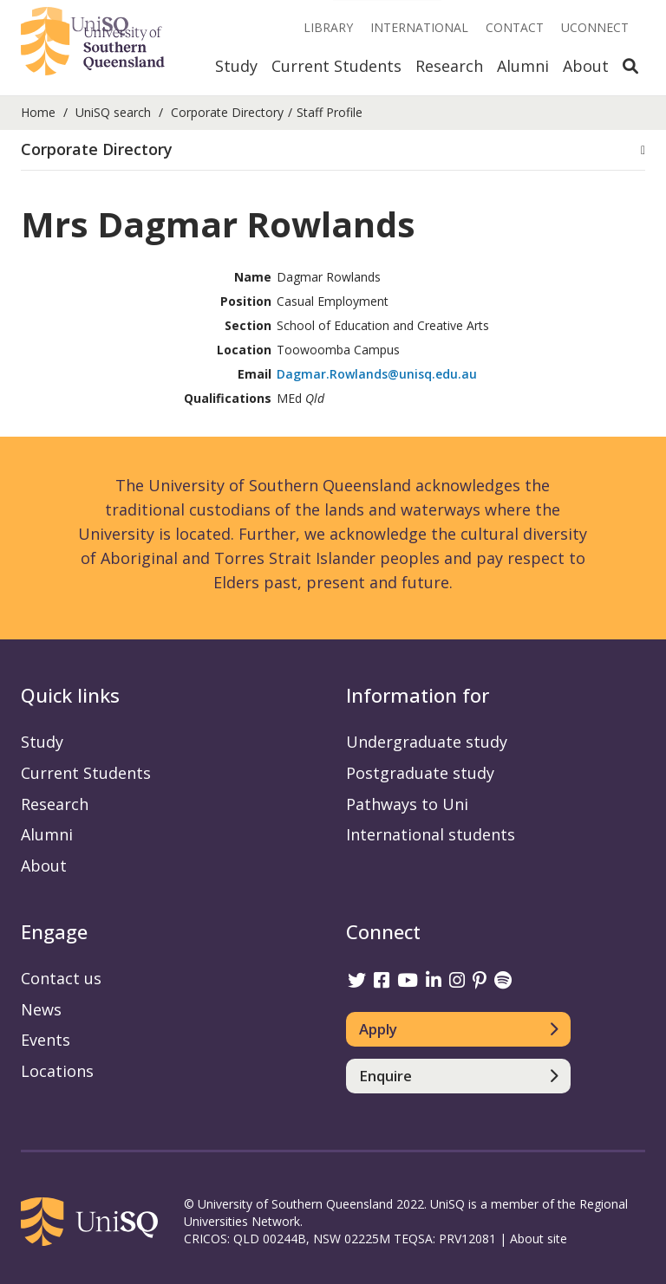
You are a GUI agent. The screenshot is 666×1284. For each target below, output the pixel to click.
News (41, 1009)
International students (430, 834)
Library (328, 27)
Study (236, 65)
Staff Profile (329, 112)
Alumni (523, 65)
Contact (515, 27)
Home (38, 112)
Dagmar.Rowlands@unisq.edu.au (377, 374)
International (419, 27)
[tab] (333, 150)
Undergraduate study (426, 741)
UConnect (595, 27)
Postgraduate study (420, 772)
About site (538, 1238)
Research (449, 65)
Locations (57, 1070)
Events (45, 1039)
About (586, 65)
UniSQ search (113, 112)
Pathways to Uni (407, 804)
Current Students (336, 65)
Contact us (61, 978)
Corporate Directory (227, 112)
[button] (333, 150)
